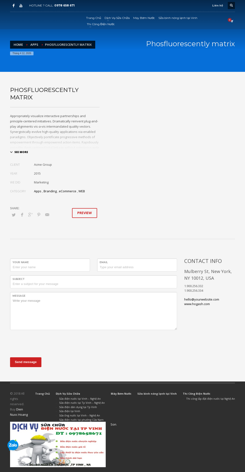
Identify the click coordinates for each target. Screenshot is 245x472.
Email (104, 262)
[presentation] (46, 343)
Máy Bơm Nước (121, 393)
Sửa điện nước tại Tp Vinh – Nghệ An (82, 402)
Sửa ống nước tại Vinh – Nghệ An (79, 415)
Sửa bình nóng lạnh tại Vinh (157, 393)
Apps (37, 191)
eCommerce (67, 191)
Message (18, 295)
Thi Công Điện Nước (196, 393)
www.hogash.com (197, 304)
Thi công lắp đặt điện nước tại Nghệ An (210, 398)
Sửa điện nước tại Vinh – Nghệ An (80, 398)
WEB (81, 191)
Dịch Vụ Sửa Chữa (68, 393)
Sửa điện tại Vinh (69, 411)
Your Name (20, 262)
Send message (26, 362)
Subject (18, 279)
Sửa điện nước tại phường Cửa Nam (81, 419)
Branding (50, 191)
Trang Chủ (42, 393)
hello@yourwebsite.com (201, 299)
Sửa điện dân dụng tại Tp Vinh (78, 407)
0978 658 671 (64, 5)
